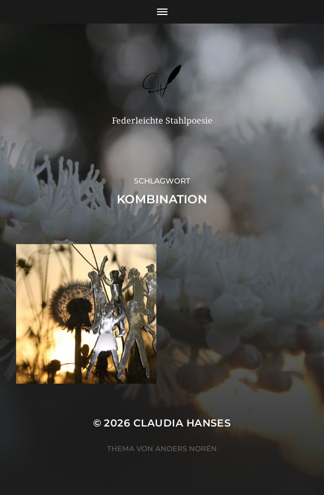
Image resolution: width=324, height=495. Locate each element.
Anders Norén (186, 448)
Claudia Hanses (182, 423)
